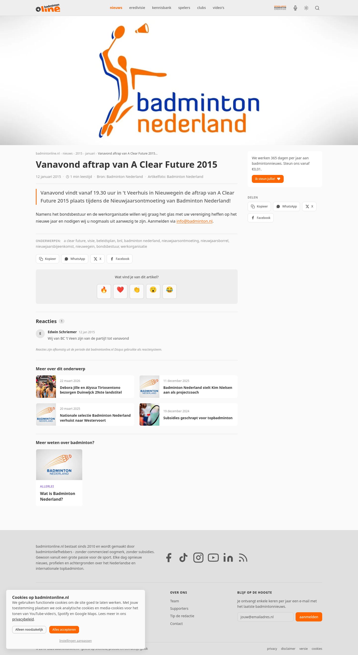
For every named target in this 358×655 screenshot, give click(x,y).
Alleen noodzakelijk (29, 629)
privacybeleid (23, 619)
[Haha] (169, 291)
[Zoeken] (317, 8)
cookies (317, 649)
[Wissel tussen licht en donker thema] (306, 8)
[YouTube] (213, 557)
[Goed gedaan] (137, 291)
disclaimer (288, 649)
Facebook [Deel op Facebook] (120, 259)
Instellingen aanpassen (75, 641)
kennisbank (161, 7)
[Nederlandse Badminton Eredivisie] (280, 7)
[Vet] (104, 291)
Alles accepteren (64, 629)
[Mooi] (120, 291)
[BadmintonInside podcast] (295, 8)
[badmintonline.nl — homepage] (48, 8)
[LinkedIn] (228, 557)
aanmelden (309, 616)
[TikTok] (183, 557)
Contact (176, 623)
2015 (79, 153)
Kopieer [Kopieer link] (47, 259)
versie (303, 649)
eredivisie (137, 7)
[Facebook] (168, 557)
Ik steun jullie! (267, 179)
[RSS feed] (243, 557)
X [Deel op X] (97, 259)
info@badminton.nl (195, 221)
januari (90, 153)
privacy (272, 649)
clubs (201, 7)
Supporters (179, 608)
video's (218, 7)
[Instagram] (198, 557)
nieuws (116, 7)
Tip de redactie (182, 616)
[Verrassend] (153, 291)
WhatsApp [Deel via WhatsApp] (74, 259)
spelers (184, 7)
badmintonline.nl (48, 153)
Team (174, 601)
